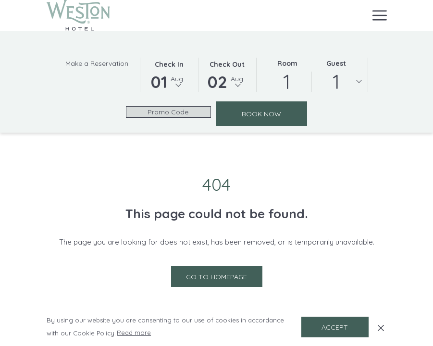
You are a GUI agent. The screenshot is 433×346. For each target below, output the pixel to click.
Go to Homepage (216, 276)
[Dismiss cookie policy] (381, 327)
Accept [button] (335, 327)
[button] (169, 74)
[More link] (376, 15)
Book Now (274, 113)
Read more (134, 333)
